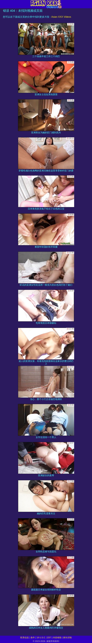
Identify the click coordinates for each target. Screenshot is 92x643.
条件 (33, 637)
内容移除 (57, 637)
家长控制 (67, 637)
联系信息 (24, 637)
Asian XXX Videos (61, 17)
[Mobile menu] (2, 4)
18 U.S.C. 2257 (44, 637)
